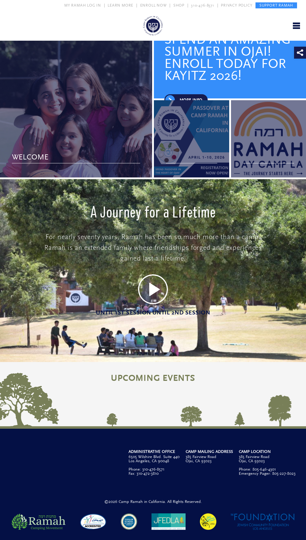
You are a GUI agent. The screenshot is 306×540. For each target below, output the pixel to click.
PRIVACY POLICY (236, 5)
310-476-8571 (202, 5)
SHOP (178, 5)
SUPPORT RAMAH (276, 5)
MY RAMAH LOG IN (82, 5)
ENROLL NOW (153, 5)
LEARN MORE (120, 5)
